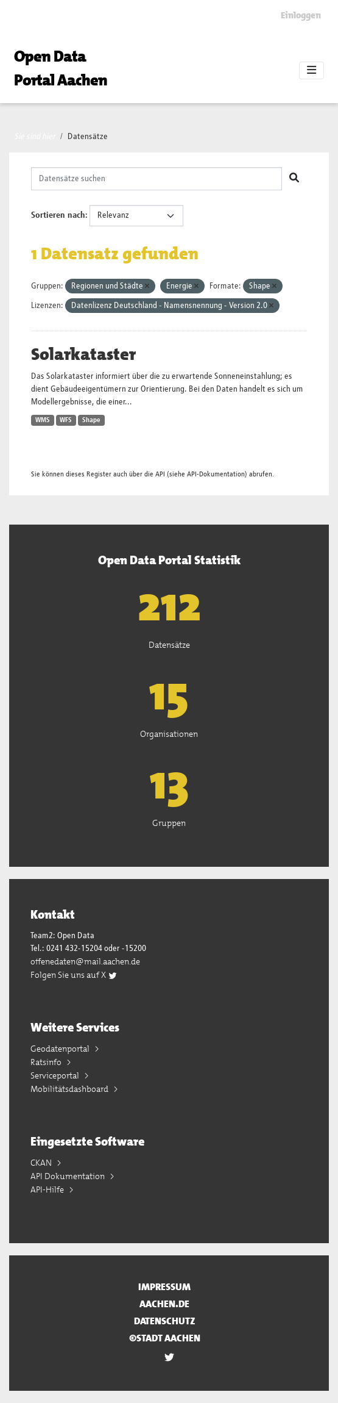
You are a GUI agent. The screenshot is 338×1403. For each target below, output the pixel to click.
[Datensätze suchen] (156, 178)
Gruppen (169, 822)
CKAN (42, 1162)
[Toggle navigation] (311, 71)
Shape (91, 420)
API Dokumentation (68, 1176)
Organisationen (169, 733)
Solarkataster (83, 354)
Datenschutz (164, 1321)
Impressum (164, 1286)
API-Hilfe (48, 1189)
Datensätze (88, 136)
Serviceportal (55, 1075)
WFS (66, 420)
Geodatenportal (60, 1048)
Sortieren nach (58, 215)
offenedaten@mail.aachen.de (85, 961)
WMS (42, 420)
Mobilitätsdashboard (70, 1088)
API (160, 474)
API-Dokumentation (216, 474)
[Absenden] (294, 178)
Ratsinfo (46, 1062)
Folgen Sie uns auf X (74, 974)
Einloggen (301, 15)
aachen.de (164, 1303)
